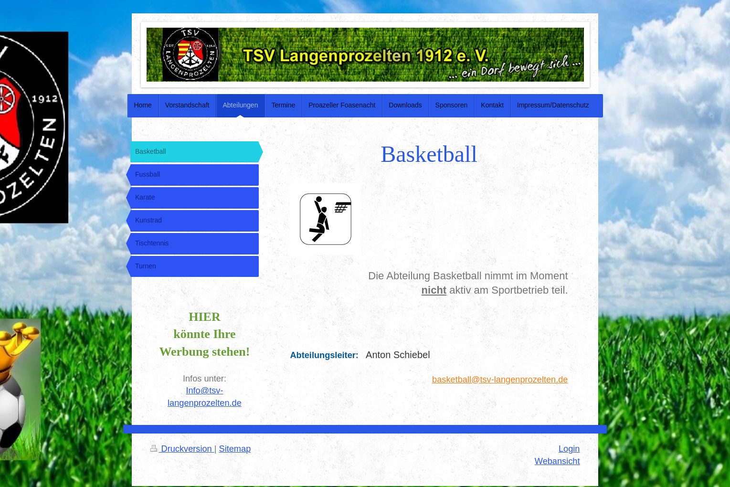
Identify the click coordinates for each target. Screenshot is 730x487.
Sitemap (235, 449)
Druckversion (182, 449)
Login (569, 449)
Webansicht (557, 461)
